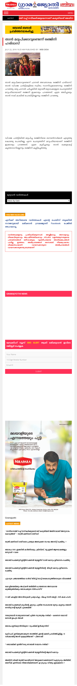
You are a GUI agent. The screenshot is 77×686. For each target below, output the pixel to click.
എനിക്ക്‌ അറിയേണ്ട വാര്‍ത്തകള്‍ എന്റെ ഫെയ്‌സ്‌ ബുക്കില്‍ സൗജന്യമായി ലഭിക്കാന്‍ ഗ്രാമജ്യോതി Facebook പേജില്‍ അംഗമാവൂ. (38, 223)
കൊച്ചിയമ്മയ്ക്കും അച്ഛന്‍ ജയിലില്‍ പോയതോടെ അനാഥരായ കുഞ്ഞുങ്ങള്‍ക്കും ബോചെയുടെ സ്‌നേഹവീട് (31, 588)
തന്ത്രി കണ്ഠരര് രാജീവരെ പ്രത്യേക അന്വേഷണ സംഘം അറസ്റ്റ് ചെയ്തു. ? (35, 542)
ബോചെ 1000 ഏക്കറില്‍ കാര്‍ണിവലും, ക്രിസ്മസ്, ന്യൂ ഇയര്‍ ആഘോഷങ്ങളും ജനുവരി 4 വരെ (36, 551)
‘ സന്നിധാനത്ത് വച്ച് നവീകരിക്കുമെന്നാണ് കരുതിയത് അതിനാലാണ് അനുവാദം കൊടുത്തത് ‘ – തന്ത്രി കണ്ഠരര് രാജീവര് (37, 532)
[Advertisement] (38, 118)
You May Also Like (15, 214)
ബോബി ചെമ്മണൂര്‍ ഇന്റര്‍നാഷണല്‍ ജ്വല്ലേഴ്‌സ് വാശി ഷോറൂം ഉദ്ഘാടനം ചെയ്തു (37, 560)
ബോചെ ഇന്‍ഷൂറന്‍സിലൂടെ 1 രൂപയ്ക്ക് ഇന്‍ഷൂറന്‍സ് (27, 626)
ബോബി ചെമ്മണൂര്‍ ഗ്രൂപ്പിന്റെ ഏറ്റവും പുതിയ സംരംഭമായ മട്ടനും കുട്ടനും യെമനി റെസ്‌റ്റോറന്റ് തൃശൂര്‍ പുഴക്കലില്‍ (38, 606)
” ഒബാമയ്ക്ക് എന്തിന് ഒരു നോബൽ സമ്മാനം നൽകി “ (27, 644)
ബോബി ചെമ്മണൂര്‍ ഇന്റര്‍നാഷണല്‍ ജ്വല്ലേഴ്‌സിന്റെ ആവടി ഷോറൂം (31, 652)
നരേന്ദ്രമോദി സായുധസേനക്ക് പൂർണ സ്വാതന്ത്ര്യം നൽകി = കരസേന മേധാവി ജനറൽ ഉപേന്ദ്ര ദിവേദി (36, 617)
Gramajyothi (10, 518)
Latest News (12, 523)
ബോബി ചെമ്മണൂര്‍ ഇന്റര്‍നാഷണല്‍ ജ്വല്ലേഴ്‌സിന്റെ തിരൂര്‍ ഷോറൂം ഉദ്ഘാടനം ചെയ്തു (36, 569)
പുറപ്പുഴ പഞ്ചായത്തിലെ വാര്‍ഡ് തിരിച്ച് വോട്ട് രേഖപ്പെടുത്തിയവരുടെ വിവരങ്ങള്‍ (38, 578)
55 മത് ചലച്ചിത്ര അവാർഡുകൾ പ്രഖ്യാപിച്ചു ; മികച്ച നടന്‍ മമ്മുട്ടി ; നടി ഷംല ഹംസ (38, 597)
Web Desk (44, 49)
